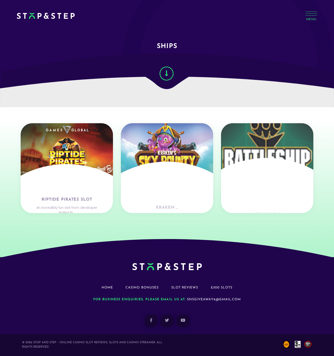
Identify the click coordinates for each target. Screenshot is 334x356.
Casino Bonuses (142, 287)
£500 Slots (222, 287)
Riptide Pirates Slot (67, 208)
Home (107, 287)
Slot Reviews (184, 287)
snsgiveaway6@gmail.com (214, 299)
